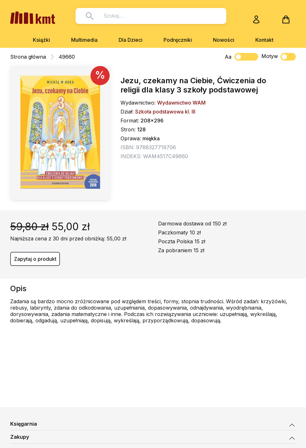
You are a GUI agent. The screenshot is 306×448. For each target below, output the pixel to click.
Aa (228, 57)
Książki (41, 40)
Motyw (278, 57)
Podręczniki (178, 40)
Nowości (223, 40)
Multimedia (84, 40)
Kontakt (264, 40)
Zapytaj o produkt (35, 259)
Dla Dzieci (130, 40)
